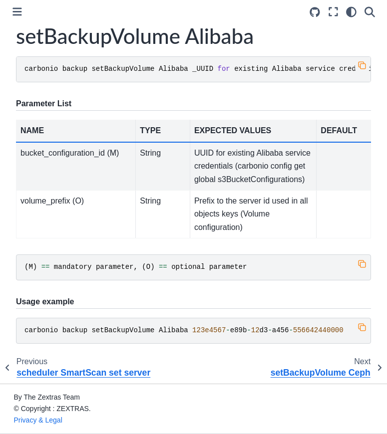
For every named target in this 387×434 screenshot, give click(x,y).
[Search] (370, 11)
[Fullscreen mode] (333, 11)
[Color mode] (351, 11)
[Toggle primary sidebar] (17, 11)
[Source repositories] (315, 12)
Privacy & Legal (38, 420)
